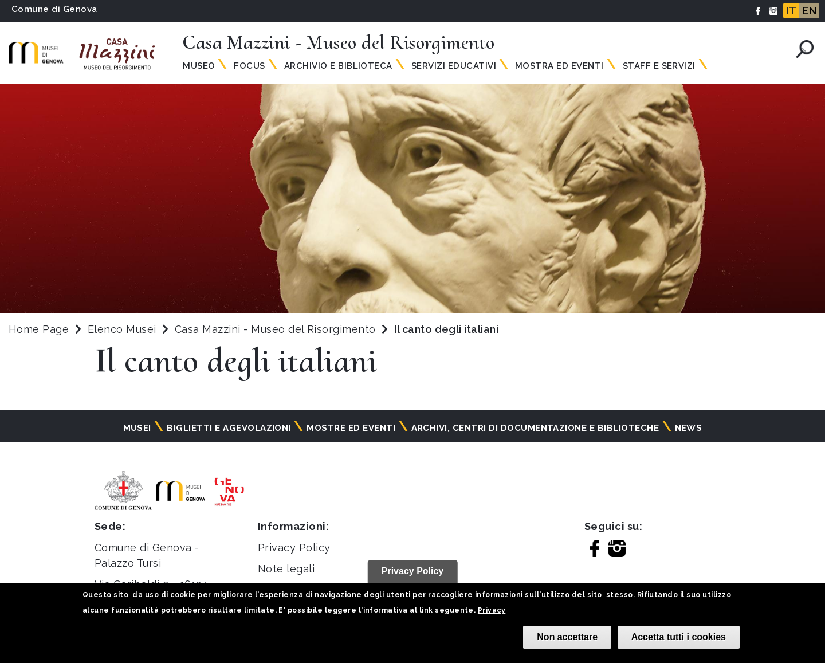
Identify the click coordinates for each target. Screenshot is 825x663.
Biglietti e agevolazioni (229, 428)
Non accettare (567, 637)
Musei (137, 428)
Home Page (39, 329)
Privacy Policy (294, 548)
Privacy (491, 610)
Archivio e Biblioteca (338, 66)
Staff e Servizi (659, 66)
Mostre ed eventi (351, 428)
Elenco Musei (122, 329)
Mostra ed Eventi (559, 66)
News (688, 428)
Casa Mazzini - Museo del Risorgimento (277, 329)
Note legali (286, 569)
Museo (199, 66)
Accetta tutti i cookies (678, 637)
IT (791, 11)
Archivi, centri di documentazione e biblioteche (535, 428)
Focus (249, 66)
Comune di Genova (54, 9)
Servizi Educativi (453, 66)
